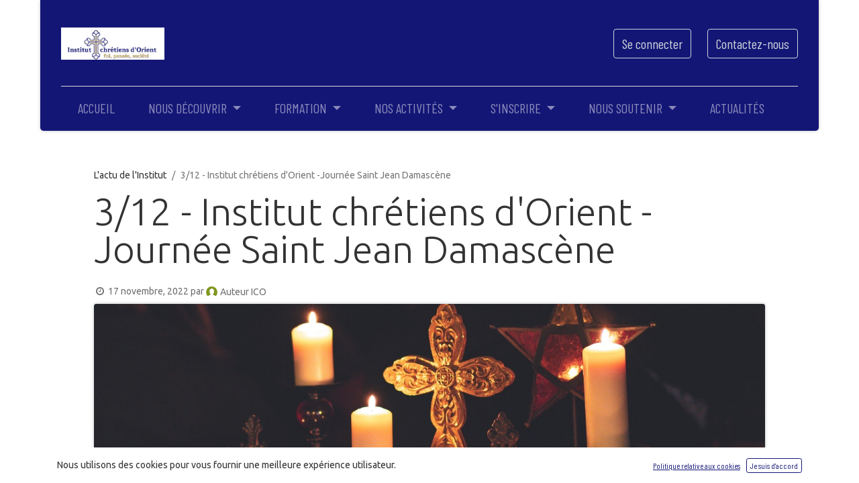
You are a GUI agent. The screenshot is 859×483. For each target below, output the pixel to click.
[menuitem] (96, 108)
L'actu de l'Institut (130, 175)
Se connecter (652, 44)
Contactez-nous (752, 44)
